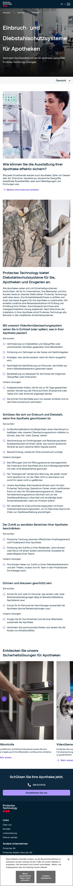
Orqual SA (7, 856)
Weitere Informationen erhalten (21, 189)
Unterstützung (10, 833)
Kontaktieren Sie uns (36, 792)
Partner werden (10, 837)
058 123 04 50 (36, 784)
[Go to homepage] (7, 4)
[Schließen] (68, 865)
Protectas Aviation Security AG (17, 852)
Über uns (7, 824)
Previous (4, 699)
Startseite (8, 13)
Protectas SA (9, 848)
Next (69, 699)
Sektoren (23, 13)
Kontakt (6, 829)
